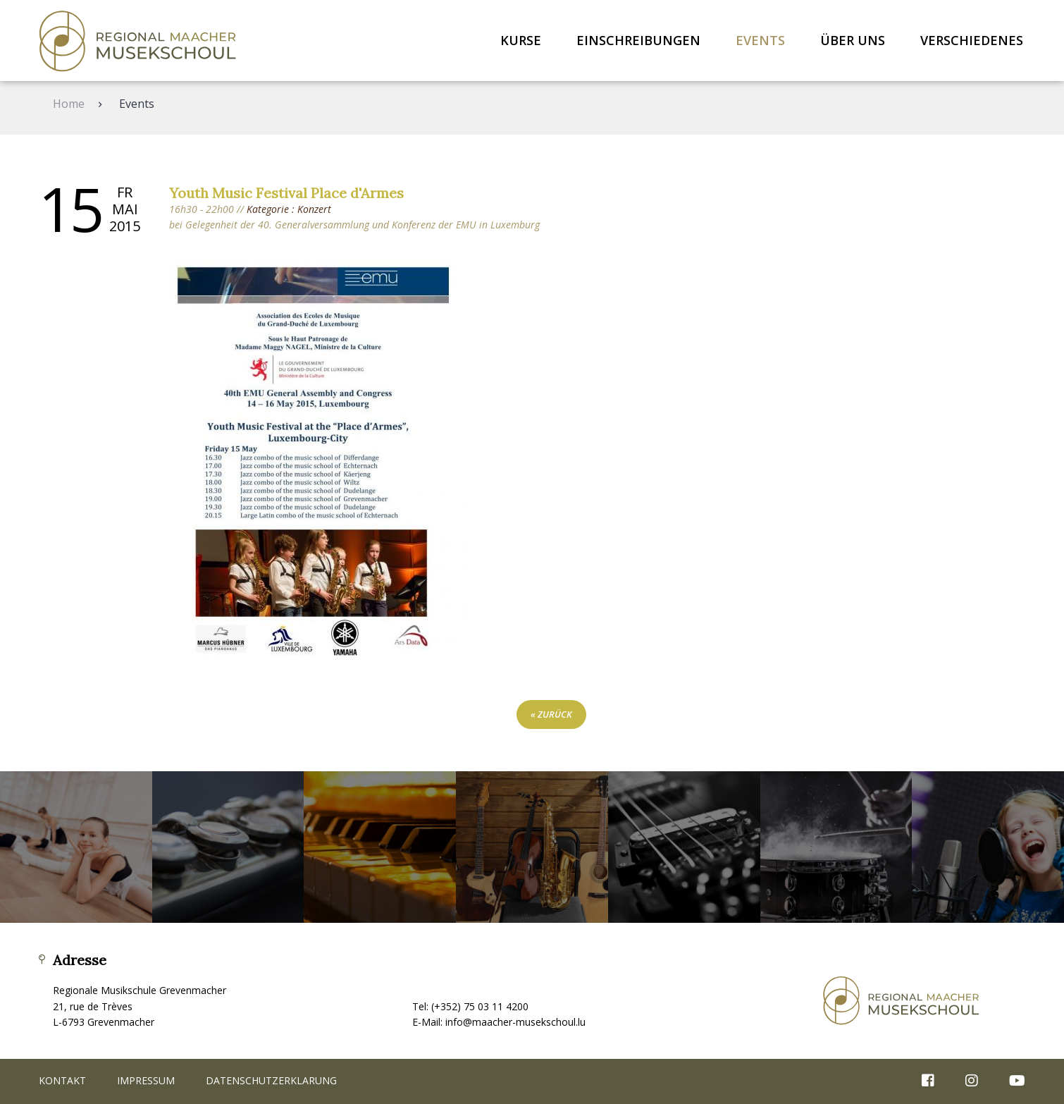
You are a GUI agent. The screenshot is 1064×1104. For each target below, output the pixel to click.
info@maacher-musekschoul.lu (515, 1022)
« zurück (551, 714)
